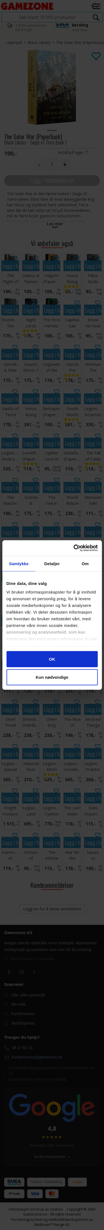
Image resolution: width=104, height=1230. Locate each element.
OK (52, 658)
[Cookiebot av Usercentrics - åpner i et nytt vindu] (74, 548)
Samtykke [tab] (19, 563)
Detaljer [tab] (52, 563)
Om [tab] (85, 563)
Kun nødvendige (52, 677)
